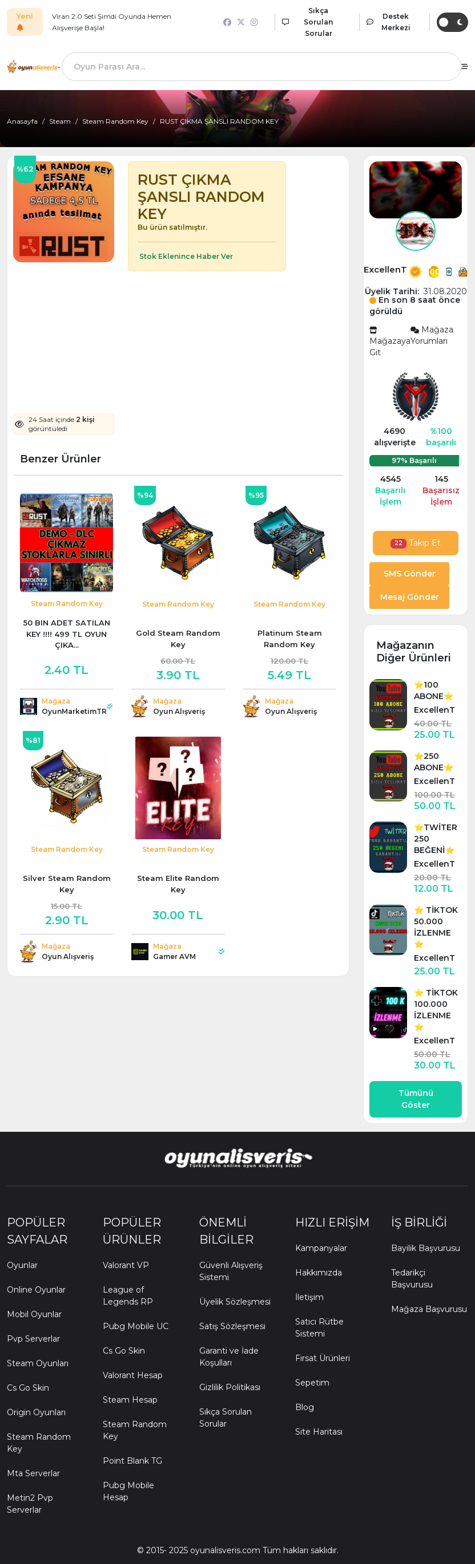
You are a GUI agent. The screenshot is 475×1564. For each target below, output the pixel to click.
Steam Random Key (115, 121)
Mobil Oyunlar (34, 1314)
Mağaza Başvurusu (429, 1309)
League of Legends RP (128, 1296)
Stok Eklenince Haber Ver (185, 256)
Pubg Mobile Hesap (128, 1491)
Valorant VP (126, 1265)
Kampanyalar (321, 1248)
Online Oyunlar (36, 1290)
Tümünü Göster (415, 1099)
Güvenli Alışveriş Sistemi (231, 1271)
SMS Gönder (410, 573)
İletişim (309, 1297)
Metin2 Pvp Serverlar (30, 1504)
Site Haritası (319, 1432)
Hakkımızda (318, 1273)
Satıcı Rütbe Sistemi (319, 1328)
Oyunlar (22, 1265)
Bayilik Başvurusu (425, 1248)
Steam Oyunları (38, 1363)
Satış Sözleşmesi (232, 1326)
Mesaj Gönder (409, 597)
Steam (60, 121)
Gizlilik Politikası (229, 1387)
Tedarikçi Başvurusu (412, 1279)
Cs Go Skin (28, 1388)
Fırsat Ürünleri (322, 1358)
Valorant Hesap (133, 1375)
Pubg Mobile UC (135, 1326)
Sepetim (312, 1383)
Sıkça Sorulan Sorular (225, 1418)
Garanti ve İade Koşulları (229, 1357)
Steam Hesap (130, 1400)
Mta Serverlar (33, 1473)
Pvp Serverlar (33, 1339)
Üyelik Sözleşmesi (235, 1302)
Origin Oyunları (36, 1412)
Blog (304, 1407)
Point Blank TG (132, 1461)
